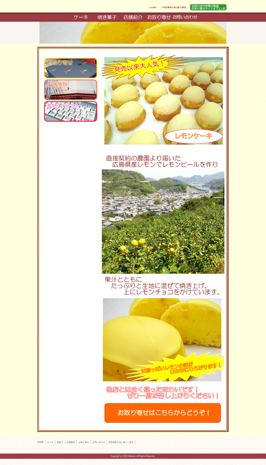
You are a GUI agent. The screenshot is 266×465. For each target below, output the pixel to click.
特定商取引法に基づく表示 (120, 442)
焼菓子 (60, 442)
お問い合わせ (98, 442)
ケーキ (50, 442)
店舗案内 (71, 442)
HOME (40, 442)
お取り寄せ (84, 442)
